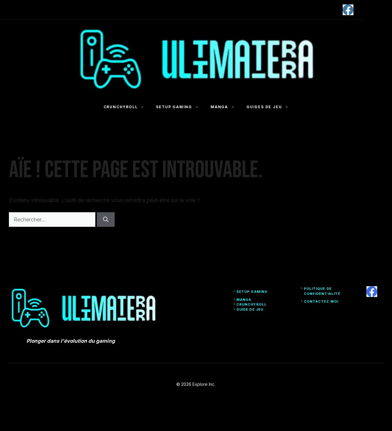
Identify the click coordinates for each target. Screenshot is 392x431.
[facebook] (348, 9)
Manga (226, 107)
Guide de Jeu (249, 309)
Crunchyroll (127, 107)
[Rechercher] (106, 219)
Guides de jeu (270, 107)
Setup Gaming (180, 107)
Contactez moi (321, 301)
